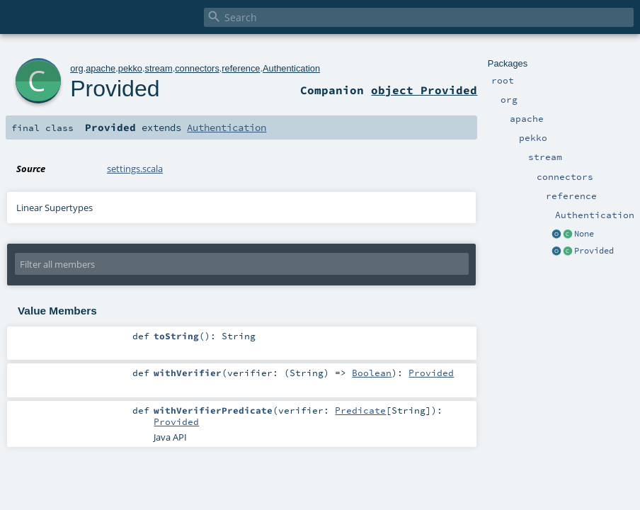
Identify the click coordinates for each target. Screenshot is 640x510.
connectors (197, 68)
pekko (130, 68)
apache (100, 68)
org (77, 68)
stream (159, 68)
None (584, 234)
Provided (594, 251)
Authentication (291, 68)
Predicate (360, 410)
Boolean (372, 372)
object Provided (424, 90)
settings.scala (135, 168)
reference (241, 68)
